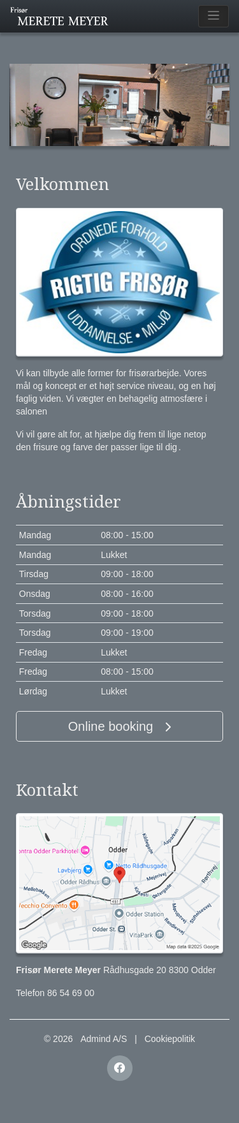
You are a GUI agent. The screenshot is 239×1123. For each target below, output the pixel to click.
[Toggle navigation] (213, 16)
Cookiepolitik (170, 1039)
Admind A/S (103, 1039)
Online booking (119, 726)
